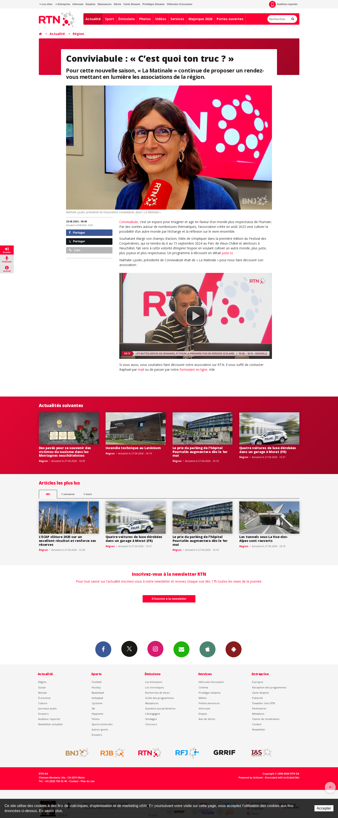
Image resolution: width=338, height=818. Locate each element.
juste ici (227, 253)
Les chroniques (154, 687)
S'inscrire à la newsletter (169, 598)
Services (177, 19)
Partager (77, 232)
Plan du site (88, 781)
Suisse (42, 687)
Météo (203, 697)
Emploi (203, 713)
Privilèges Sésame (153, 4)
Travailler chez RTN (263, 703)
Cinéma (203, 687)
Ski (93, 708)
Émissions (126, 19)
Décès (117, 4)
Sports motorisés (102, 724)
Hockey (96, 687)
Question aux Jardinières (160, 708)
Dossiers (43, 713)
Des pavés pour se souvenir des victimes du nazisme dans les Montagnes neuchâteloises (65, 452)
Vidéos (160, 19)
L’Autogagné (152, 713)
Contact (256, 724)
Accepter (324, 808)
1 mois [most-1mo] (87, 494)
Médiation (258, 713)
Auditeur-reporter (283, 4)
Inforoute (77, 4)
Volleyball (97, 697)
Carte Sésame (132, 4)
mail (141, 369)
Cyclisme (97, 703)
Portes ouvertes (230, 19)
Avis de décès (207, 718)
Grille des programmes (159, 697)
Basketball (98, 692)
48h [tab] (48, 494)
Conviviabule (128, 222)
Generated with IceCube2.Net (282, 777)
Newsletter (258, 729)
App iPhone (208, 649)
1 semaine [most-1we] (68, 494)
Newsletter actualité (50, 724)
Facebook (103, 649)
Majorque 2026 (200, 19)
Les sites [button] (46, 4)
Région (78, 34)
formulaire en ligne (193, 369)
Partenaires (259, 708)
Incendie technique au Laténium (133, 448)
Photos (145, 19)
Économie (44, 697)
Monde (42, 692)
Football (96, 681)
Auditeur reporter (49, 718)
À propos (257, 681)
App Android (234, 649)
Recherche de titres (157, 692)
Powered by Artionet (251, 777)
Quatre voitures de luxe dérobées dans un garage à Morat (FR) (267, 450)
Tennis (95, 718)
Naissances (105, 4)
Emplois (91, 4)
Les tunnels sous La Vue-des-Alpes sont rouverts (263, 539)
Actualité (93, 19)
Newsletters (181, 649)
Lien (74, 250)
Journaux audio (47, 708)
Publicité (257, 697)
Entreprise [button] (62, 4)
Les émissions (153, 681)
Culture (42, 703)
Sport (109, 19)
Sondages (151, 718)
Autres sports (100, 729)
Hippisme (97, 713)
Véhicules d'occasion (179, 4)
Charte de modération (265, 718)
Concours (151, 724)
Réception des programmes (269, 687)
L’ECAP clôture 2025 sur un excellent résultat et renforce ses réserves (67, 541)
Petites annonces (209, 703)
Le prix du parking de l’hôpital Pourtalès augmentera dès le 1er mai (200, 452)
